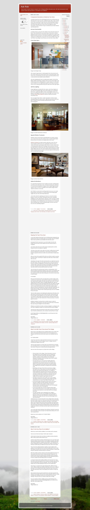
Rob (22, 41)
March (65, 55)
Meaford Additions (48, 495)
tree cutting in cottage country (47, 422)
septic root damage (55, 421)
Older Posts (56, 498)
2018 (64, 24)
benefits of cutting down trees (38, 421)
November (66, 27)
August (65, 32)
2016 (64, 62)
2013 (64, 66)
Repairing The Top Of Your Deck (38, 235)
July (65, 33)
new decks (46, 322)
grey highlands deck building (39, 322)
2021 (64, 20)
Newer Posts (34, 498)
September (66, 30)
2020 (64, 21)
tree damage (55, 422)
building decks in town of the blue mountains (41, 321)
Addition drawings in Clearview (38, 494)
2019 (64, 23)
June (65, 51)
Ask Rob (25, 7)
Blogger (51, 505)
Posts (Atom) (37, 501)
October (65, 29)
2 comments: (43, 319)
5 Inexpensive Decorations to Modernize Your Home (43, 17)
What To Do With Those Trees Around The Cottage (42, 329)
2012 (64, 68)
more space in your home (50, 211)
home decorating (43, 211)
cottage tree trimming (47, 421)
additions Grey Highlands (48, 494)
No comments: (43, 419)
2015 (64, 63)
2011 (64, 69)
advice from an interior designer (38, 210)
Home (45, 498)
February (65, 57)
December (66, 26)
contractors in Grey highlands (39, 495)
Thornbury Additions (54, 495)
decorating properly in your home (50, 210)
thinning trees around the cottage (36, 422)
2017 (64, 60)
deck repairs (51, 321)
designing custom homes (35, 211)
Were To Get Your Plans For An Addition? (40, 429)
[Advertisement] (45, 223)
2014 (64, 65)
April (65, 54)
